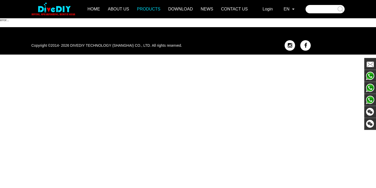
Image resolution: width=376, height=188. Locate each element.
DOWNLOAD (180, 9)
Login (268, 9)
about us (118, 9)
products (149, 9)
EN (286, 9)
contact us (234, 9)
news (207, 9)
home (93, 9)
